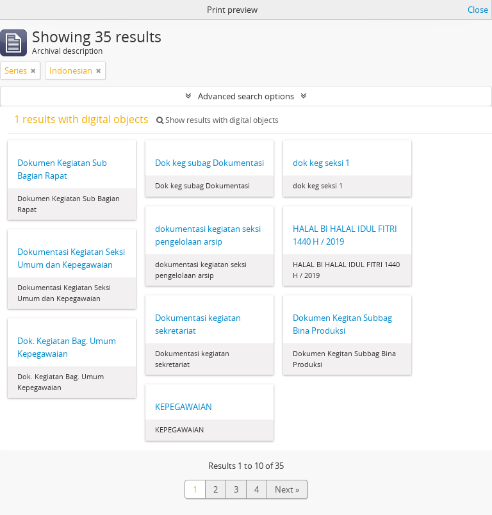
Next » (287, 489)
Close (478, 9)
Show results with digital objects (217, 120)
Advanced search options (246, 96)
